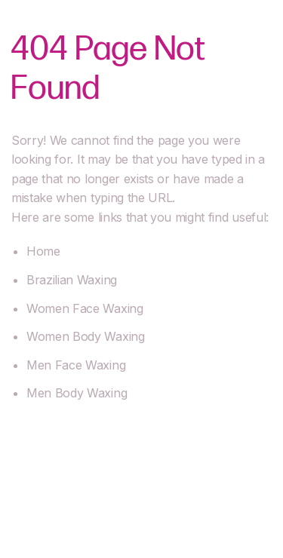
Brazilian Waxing (71, 279)
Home (43, 251)
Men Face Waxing (75, 365)
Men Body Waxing (76, 392)
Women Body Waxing (85, 336)
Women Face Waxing (84, 308)
